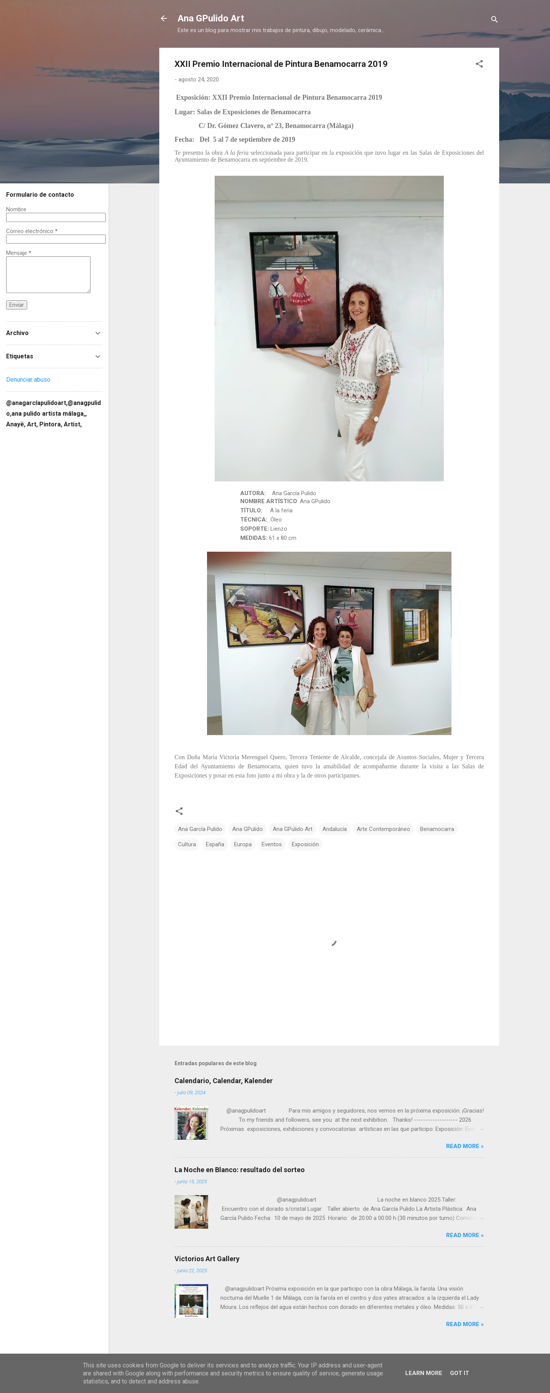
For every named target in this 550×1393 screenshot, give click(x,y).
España (215, 844)
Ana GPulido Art (211, 18)
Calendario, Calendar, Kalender (224, 1081)
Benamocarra (437, 829)
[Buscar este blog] (54, 439)
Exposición (305, 844)
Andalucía (334, 829)
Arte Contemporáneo (383, 829)
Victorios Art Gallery (207, 1259)
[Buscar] (494, 20)
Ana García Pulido (200, 829)
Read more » (465, 1146)
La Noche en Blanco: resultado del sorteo (240, 1170)
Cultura (187, 844)
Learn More (423, 1373)
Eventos (272, 844)
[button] (479, 65)
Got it (459, 1373)
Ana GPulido (247, 829)
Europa (243, 844)
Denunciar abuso (28, 379)
